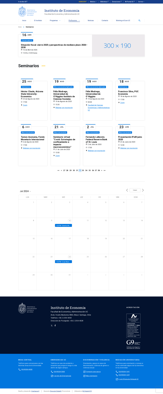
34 (86, 170)
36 (93, 170)
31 (77, 170)
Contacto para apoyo (93, 371)
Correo (141, 2)
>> (105, 170)
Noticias (91, 21)
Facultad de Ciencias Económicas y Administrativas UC (99, 107)
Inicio (24, 21)
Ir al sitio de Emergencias (62, 376)
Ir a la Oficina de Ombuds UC (128, 379)
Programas (55, 21)
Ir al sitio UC (22, 2)
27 (64, 170)
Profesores (74, 21)
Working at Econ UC (123, 21)
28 (67, 170)
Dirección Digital (55, 391)
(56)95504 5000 (59, 371)
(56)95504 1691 (124, 371)
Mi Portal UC (129, 2)
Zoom (25, 105)
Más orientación (91, 376)
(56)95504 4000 (26, 369)
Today (135, 190)
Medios (93, 2)
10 (70, 221)
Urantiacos (34, 391)
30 (74, 170)
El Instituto (38, 21)
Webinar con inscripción (64, 108)
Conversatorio (27, 40)
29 (70, 170)
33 (83, 170)
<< (58, 170)
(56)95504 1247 (124, 375)
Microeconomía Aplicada (63, 87)
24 (70, 257)
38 (99, 170)
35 (90, 170)
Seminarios (26, 87)
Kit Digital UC (87, 391)
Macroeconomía (28, 132)
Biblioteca (104, 2)
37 (96, 170)
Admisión (82, 2)
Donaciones (116, 2)
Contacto (105, 21)
